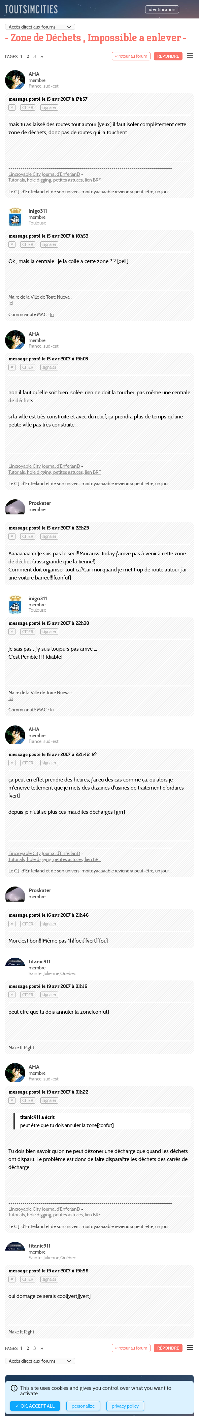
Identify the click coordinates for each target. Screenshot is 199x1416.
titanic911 (40, 961)
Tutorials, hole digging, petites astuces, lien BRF (54, 180)
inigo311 (38, 211)
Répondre (168, 56)
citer (27, 107)
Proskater (40, 503)
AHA (34, 74)
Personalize (83, 1406)
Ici (10, 303)
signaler (49, 107)
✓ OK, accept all (35, 1406)
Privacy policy (125, 1406)
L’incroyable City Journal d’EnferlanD (44, 174)
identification (162, 9)
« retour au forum (131, 56)
